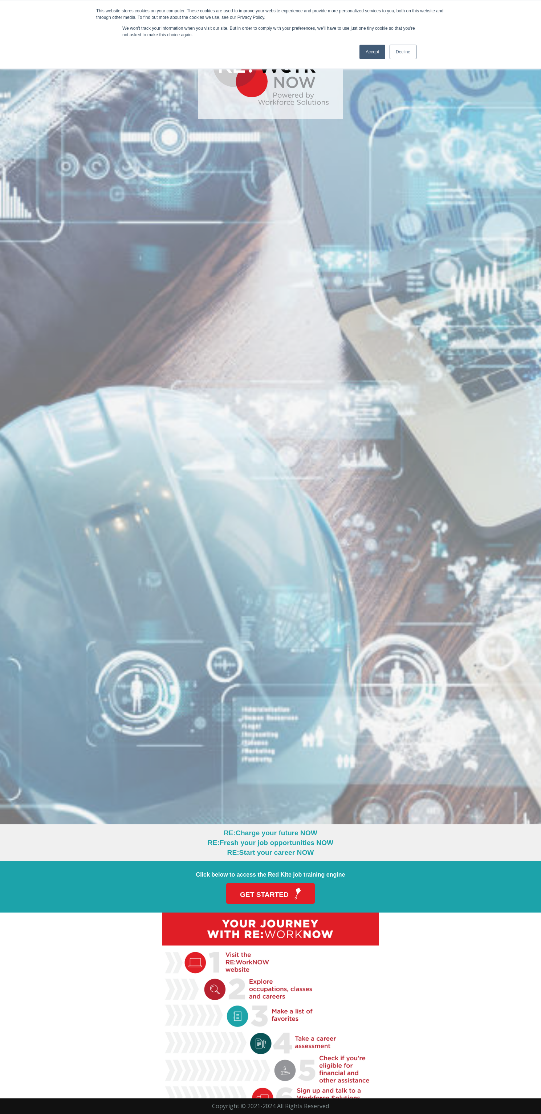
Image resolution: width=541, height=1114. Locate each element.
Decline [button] (403, 51)
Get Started (272, 893)
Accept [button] (372, 51)
